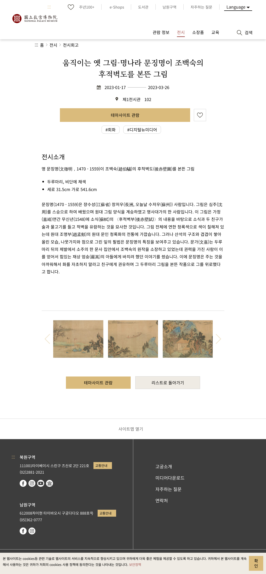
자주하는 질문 (168, 489)
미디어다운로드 (170, 478)
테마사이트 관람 (125, 115)
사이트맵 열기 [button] (130, 429)
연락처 (161, 500)
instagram (31, 483)
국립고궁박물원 (35, 18)
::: (49, 7)
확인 (256, 563)
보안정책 (135, 564)
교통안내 (101, 465)
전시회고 (71, 45)
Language (235, 7)
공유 (181, 45)
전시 (53, 45)
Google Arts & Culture (49, 483)
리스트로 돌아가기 (168, 383)
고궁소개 (163, 466)
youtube (40, 483)
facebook (23, 483)
